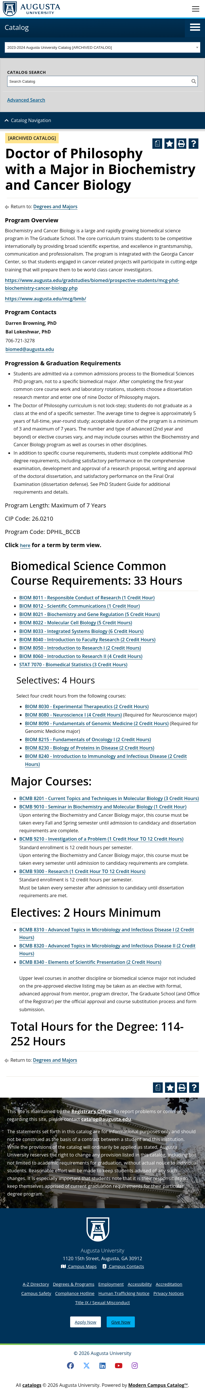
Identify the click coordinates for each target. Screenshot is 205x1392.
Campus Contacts (123, 1266)
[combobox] (102, 47)
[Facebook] (70, 1366)
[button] (195, 27)
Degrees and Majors (55, 206)
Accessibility (140, 1284)
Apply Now (85, 1322)
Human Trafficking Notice (123, 1293)
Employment (111, 1284)
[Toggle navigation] (195, 8)
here (25, 545)
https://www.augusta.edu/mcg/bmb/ (45, 299)
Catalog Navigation (31, 120)
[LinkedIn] (103, 1366)
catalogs (31, 1385)
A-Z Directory (36, 1284)
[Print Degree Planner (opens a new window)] (157, 143)
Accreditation (169, 1284)
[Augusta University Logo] (30, 9)
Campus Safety (36, 1293)
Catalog (17, 27)
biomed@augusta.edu (29, 349)
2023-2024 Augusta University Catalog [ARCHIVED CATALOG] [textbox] (59, 47)
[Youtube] (118, 1366)
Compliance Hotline (75, 1293)
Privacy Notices (168, 1293)
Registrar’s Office (91, 1111)
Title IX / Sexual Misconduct (102, 1302)
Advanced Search (26, 100)
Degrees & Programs (73, 1284)
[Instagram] (135, 1366)
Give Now (120, 1322)
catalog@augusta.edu (106, 1119)
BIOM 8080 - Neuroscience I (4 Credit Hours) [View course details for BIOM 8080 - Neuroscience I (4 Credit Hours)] (73, 715)
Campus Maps (79, 1266)
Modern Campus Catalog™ (158, 1385)
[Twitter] (87, 1366)
